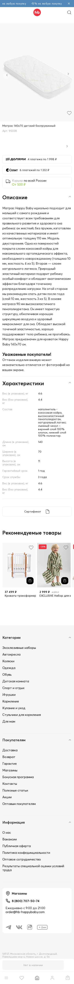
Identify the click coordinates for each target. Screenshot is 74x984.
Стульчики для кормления (21, 715)
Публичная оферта (16, 846)
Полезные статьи (15, 790)
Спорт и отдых (13, 688)
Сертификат (32, 511)
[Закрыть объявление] (69, 3)
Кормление (10, 701)
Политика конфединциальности (26, 853)
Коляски (8, 661)
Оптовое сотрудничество (21, 859)
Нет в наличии (33, 965)
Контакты (9, 784)
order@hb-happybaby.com (25, 912)
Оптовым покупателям (19, 804)
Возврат (8, 757)
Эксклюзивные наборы (19, 648)
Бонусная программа (18, 777)
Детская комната (15, 681)
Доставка (10, 750)
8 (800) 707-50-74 (25, 901)
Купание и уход (13, 708)
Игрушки (9, 695)
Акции (7, 797)
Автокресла (11, 654)
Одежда (8, 668)
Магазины (9, 770)
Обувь (7, 674)
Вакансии (9, 839)
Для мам (8, 721)
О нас (6, 832)
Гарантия (9, 763)
